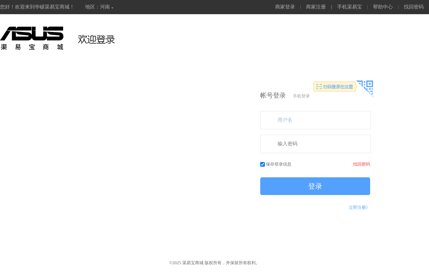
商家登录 (285, 7)
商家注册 (316, 7)
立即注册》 (359, 207)
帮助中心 (383, 7)
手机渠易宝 (349, 7)
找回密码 (414, 7)
